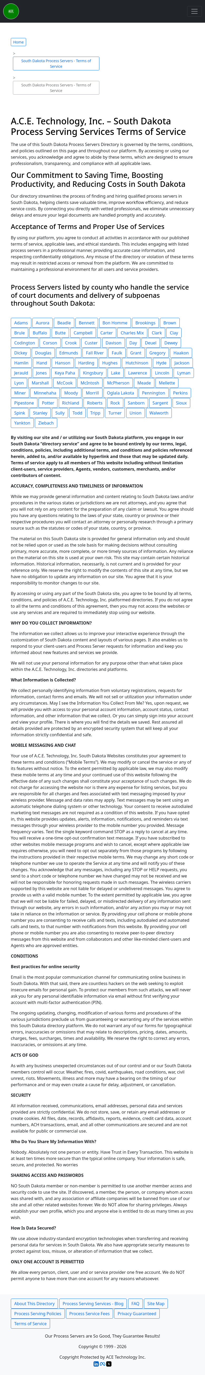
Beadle (64, 323)
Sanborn (136, 403)
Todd (77, 413)
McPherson (118, 383)
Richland (70, 403)
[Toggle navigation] (194, 11)
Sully (60, 413)
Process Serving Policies (37, 1314)
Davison (113, 343)
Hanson (62, 363)
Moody (71, 393)
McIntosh (90, 383)
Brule (19, 333)
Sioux (181, 403)
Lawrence (137, 373)
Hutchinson (136, 363)
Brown (169, 323)
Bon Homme (115, 323)
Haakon (181, 353)
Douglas (43, 353)
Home (18, 42)
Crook (71, 343)
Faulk (117, 353)
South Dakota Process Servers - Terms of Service (56, 63)
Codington (24, 343)
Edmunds (68, 353)
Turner (114, 413)
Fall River (95, 353)
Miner (20, 393)
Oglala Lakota (120, 393)
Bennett (87, 323)
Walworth (158, 413)
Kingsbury (93, 373)
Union (135, 413)
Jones (41, 373)
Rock (115, 403)
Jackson (181, 363)
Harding (86, 363)
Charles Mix (132, 333)
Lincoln (162, 373)
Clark (157, 333)
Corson (50, 343)
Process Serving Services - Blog (93, 1303)
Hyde (161, 363)
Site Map (155, 1303)
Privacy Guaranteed (137, 1314)
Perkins (180, 393)
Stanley (40, 413)
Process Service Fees (89, 1314)
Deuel (151, 343)
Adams (21, 323)
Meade (144, 383)
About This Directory (34, 1303)
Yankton (22, 423)
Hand (41, 363)
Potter (48, 403)
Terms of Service (30, 1324)
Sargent (160, 403)
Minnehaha (45, 393)
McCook (64, 383)
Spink (19, 413)
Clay (174, 333)
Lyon (19, 383)
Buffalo (40, 333)
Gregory (157, 353)
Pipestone (24, 403)
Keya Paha (65, 373)
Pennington (153, 393)
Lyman (183, 373)
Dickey (20, 353)
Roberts (94, 403)
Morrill (92, 393)
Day (133, 343)
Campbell (83, 333)
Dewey (171, 343)
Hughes (110, 363)
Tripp (95, 413)
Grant (135, 353)
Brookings (145, 323)
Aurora (42, 323)
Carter (106, 333)
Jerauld (21, 373)
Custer (91, 343)
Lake (115, 373)
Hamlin (21, 363)
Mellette (167, 383)
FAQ (135, 1303)
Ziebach (46, 423)
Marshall (40, 383)
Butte (60, 333)
